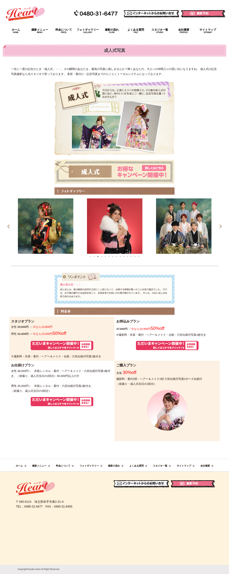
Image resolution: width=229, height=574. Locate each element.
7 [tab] (113, 256)
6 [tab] (109, 256)
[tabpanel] (45, 226)
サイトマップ (208, 31)
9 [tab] (120, 256)
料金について (64, 31)
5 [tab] (105, 256)
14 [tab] (138, 256)
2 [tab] (94, 256)
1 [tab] (90, 256)
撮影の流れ (112, 31)
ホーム (16, 31)
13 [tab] (135, 256)
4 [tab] (101, 256)
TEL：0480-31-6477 (29, 506)
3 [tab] (98, 256)
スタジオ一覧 (160, 31)
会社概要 (184, 31)
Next (221, 226)
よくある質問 (136, 31)
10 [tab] (124, 256)
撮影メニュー (40, 31)
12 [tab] (131, 256)
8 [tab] (116, 256)
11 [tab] (127, 256)
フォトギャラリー (88, 31)
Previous (8, 226)
